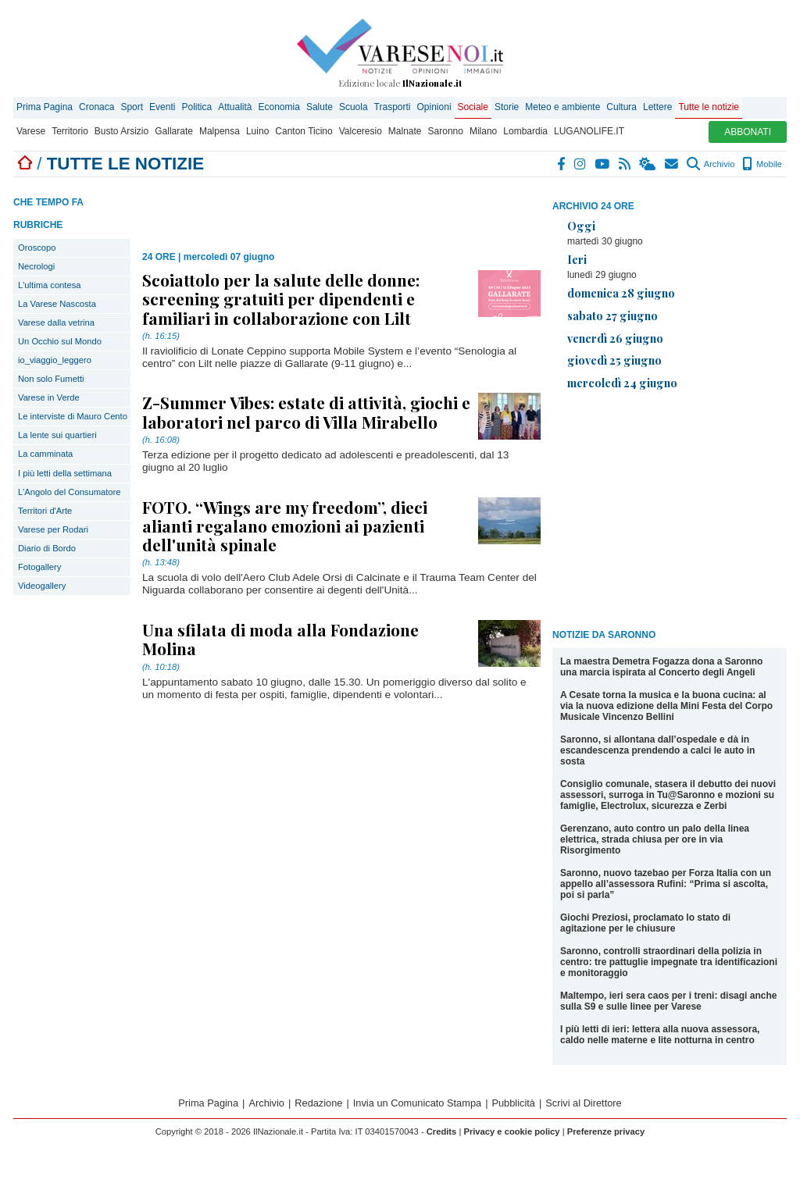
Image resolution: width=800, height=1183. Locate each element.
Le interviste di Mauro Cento (72, 416)
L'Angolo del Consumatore (69, 492)
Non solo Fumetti (51, 378)
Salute (319, 107)
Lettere (657, 107)
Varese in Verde (49, 397)
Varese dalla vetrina (56, 322)
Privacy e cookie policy (511, 1131)
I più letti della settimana (65, 473)
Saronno (445, 131)
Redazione (318, 1103)
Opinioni (434, 107)
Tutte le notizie (708, 107)
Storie (507, 107)
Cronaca (96, 107)
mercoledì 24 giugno (622, 382)
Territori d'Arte (45, 510)
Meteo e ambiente (562, 107)
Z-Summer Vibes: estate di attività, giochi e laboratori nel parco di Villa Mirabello (306, 411)
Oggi (581, 225)
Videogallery (42, 585)
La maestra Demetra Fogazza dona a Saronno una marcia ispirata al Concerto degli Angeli (661, 667)
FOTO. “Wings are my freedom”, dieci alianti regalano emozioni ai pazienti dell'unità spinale (284, 525)
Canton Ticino (303, 131)
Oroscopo (37, 247)
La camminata (45, 453)
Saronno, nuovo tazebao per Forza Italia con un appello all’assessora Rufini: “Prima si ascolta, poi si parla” (665, 884)
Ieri (577, 259)
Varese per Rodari (53, 529)
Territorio (70, 131)
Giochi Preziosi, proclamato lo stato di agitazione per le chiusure (645, 923)
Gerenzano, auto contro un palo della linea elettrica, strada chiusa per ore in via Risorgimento (654, 839)
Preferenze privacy (606, 1131)
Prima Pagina (44, 107)
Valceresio (360, 131)
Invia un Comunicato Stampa (417, 1103)
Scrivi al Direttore (583, 1103)
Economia (279, 107)
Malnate (405, 131)
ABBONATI (747, 131)
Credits (442, 1131)
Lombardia (525, 131)
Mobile (762, 164)
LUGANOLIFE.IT (589, 131)
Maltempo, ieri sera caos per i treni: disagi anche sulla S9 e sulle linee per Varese (668, 1001)
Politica (196, 107)
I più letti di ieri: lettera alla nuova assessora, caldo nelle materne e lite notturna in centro (659, 1035)
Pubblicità (513, 1103)
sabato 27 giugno (612, 315)
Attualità (235, 107)
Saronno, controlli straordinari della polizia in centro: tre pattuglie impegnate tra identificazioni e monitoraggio (668, 962)
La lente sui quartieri (57, 435)
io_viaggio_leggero (54, 360)
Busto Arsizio (121, 131)
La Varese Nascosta (57, 303)
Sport (131, 107)
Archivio (710, 164)
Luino (257, 131)
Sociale (473, 107)
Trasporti (392, 107)
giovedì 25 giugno (614, 360)
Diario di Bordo (47, 548)
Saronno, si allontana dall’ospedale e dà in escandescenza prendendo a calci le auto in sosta (657, 750)
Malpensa (219, 131)
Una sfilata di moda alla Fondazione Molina (280, 638)
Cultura (621, 107)
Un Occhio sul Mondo (60, 341)
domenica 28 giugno (621, 293)
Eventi (162, 107)
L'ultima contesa (49, 285)
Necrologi (36, 266)
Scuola (353, 107)
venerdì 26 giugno (615, 338)
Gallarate (174, 131)
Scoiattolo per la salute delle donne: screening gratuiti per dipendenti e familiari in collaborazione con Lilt (281, 298)
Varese (30, 131)
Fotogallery (39, 567)
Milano (483, 131)
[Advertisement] (669, 512)
